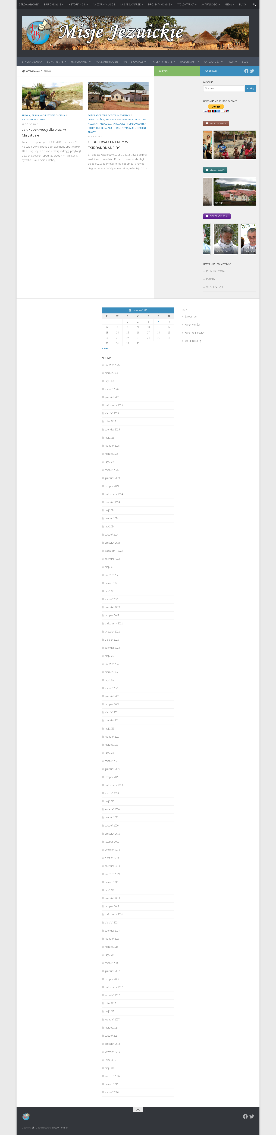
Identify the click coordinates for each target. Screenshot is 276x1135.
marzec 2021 (111, 744)
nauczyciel (119, 123)
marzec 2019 (111, 882)
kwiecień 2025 (112, 445)
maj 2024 (109, 510)
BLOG (242, 4)
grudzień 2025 (112, 397)
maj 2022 (109, 655)
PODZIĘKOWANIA (215, 271)
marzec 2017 (111, 1027)
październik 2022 (114, 623)
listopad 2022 (112, 615)
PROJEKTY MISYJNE (159, 4)
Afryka (26, 115)
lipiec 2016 (110, 1060)
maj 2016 (109, 1068)
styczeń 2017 (111, 1035)
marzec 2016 (111, 1084)
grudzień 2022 (112, 607)
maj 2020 (109, 801)
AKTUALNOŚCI (209, 4)
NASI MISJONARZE (130, 4)
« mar (105, 348)
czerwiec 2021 (112, 720)
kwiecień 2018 (112, 938)
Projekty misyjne (125, 127)
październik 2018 (114, 914)
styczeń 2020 (111, 825)
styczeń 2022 (111, 688)
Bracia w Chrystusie (43, 115)
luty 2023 (109, 591)
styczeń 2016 (111, 1092)
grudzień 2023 (112, 542)
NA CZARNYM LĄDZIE (104, 4)
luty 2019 (109, 890)
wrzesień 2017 (112, 995)
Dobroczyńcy (96, 119)
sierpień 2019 (112, 858)
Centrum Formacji (119, 115)
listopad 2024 (112, 486)
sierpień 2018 (112, 922)
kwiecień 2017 (112, 1019)
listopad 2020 (112, 777)
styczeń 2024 (111, 534)
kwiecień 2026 (112, 365)
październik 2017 (114, 987)
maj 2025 (109, 437)
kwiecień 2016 (112, 1076)
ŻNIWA (41, 119)
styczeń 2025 (111, 470)
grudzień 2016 (112, 1043)
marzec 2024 (111, 518)
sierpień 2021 (112, 712)
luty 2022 (109, 680)
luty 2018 (109, 954)
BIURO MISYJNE (52, 4)
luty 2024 (109, 526)
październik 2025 (114, 405)
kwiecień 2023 (112, 575)
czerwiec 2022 (112, 647)
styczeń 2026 (111, 389)
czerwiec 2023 (112, 558)
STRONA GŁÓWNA (29, 4)
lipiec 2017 (110, 1003)
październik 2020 (114, 785)
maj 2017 (109, 1011)
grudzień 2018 (112, 898)
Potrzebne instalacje (100, 127)
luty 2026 (109, 381)
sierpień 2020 (112, 793)
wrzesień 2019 (112, 849)
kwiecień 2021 (112, 736)
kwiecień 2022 (112, 664)
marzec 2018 (111, 946)
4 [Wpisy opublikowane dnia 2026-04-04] (158, 321)
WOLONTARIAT (185, 4)
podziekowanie (136, 123)
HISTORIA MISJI (76, 4)
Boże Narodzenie (97, 115)
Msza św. (93, 123)
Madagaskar (29, 119)
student (141, 127)
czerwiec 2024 (112, 502)
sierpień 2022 (112, 639)
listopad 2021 (112, 704)
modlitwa (140, 119)
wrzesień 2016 (112, 1051)
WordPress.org (193, 340)
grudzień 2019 (112, 833)
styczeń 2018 (111, 963)
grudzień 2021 (112, 696)
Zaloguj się (190, 316)
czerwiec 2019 (112, 866)
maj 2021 (109, 728)
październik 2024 (114, 494)
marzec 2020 (111, 817)
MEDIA (228, 4)
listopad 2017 (112, 979)
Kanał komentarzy (195, 332)
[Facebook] (246, 71)
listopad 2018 (112, 906)
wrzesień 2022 (112, 631)
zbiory (92, 132)
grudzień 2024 (112, 478)
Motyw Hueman (60, 1127)
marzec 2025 (111, 453)
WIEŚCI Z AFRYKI (214, 287)
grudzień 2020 (112, 769)
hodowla (111, 119)
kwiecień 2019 (112, 874)
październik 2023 (114, 550)
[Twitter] (252, 71)
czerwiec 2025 (112, 429)
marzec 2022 (111, 672)
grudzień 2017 (112, 971)
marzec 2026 (111, 373)
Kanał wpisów (192, 324)
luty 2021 (109, 752)
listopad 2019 (112, 841)
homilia (61, 115)
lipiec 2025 (110, 421)
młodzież (105, 123)
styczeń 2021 (111, 761)
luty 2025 (109, 461)
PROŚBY (210, 279)
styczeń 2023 (111, 599)
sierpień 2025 (112, 413)
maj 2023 (109, 567)
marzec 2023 (111, 583)
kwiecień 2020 (112, 809)
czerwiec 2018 (112, 930)
